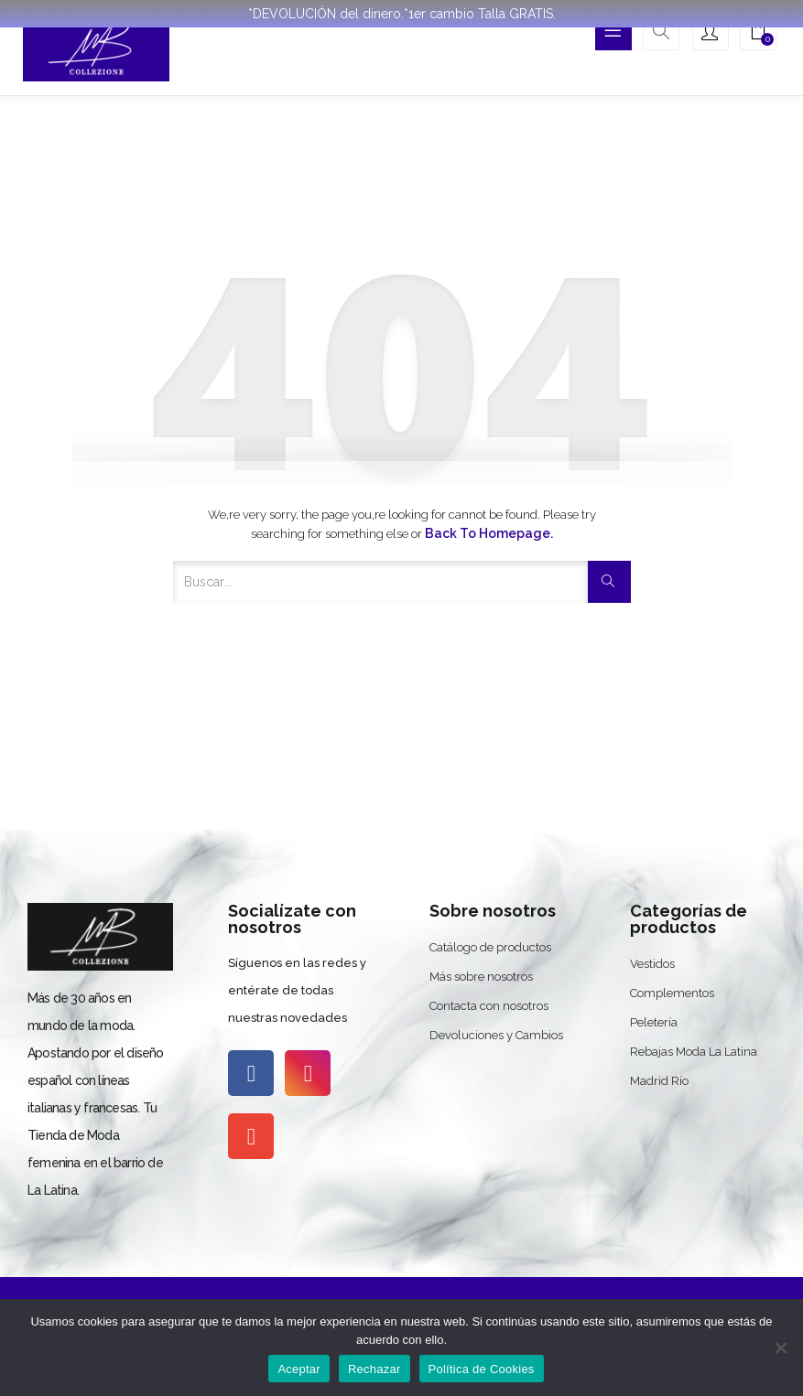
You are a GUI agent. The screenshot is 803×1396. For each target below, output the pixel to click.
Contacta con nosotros (488, 1006)
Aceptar (298, 1369)
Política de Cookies (482, 1369)
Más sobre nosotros (481, 976)
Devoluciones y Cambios (496, 1035)
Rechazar (374, 1369)
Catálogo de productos (490, 947)
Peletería (654, 1022)
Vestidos (652, 964)
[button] (758, 34)
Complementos (672, 993)
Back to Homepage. (489, 533)
